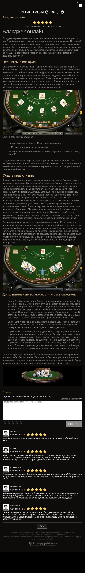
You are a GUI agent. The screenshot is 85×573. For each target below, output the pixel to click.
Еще (42, 526)
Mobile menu (80, 5)
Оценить (74, 424)
